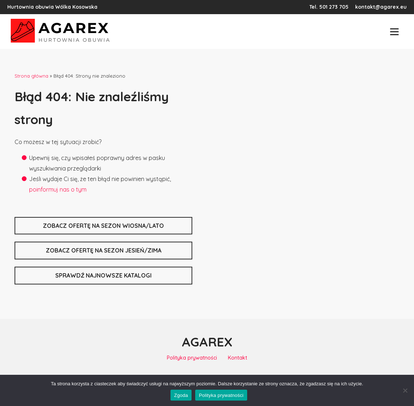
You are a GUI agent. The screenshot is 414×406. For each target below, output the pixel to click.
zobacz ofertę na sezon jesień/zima (103, 250)
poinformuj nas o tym (58, 189)
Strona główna (31, 76)
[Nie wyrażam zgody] (405, 390)
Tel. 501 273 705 (329, 7)
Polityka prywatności (192, 357)
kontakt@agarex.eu (381, 7)
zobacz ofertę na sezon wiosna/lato (103, 225)
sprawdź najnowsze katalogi (103, 275)
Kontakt (237, 357)
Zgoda (181, 395)
